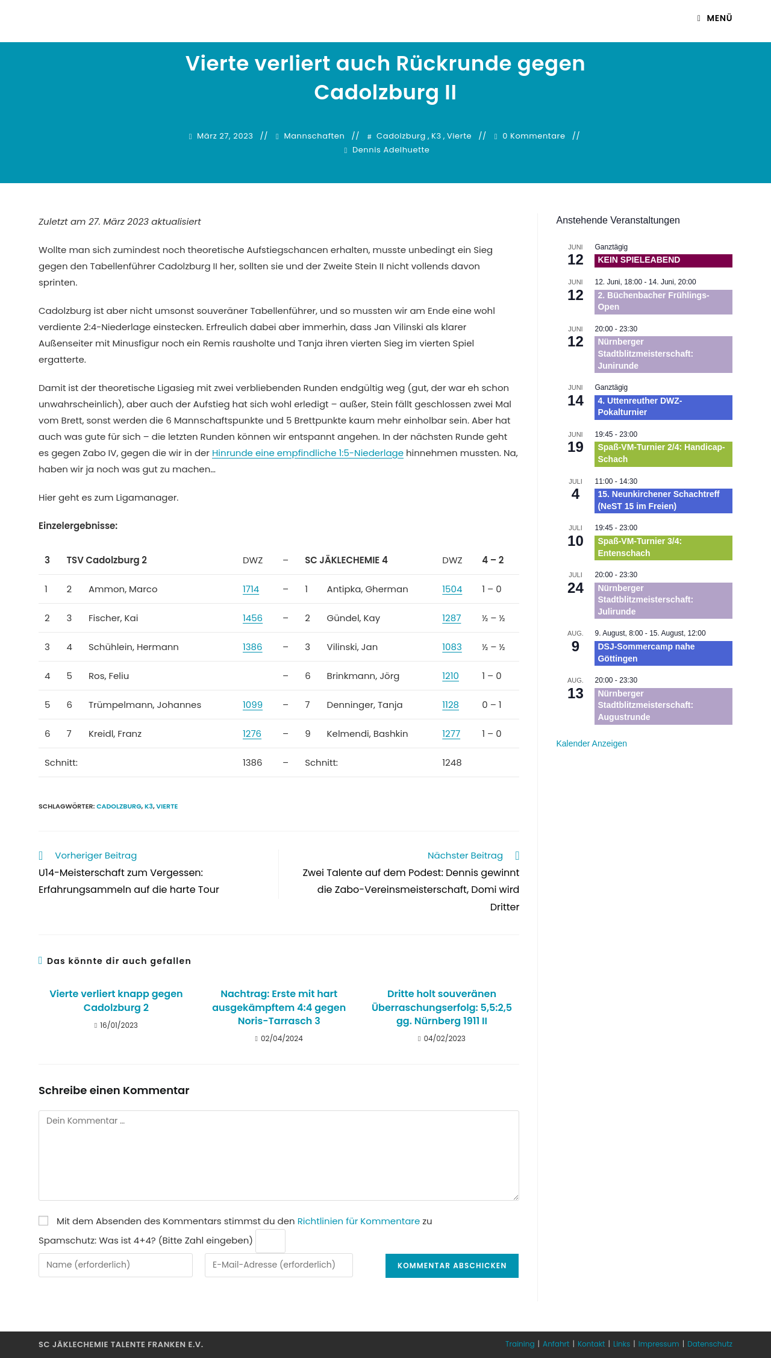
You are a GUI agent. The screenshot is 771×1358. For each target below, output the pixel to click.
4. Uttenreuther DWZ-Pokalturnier (640, 407)
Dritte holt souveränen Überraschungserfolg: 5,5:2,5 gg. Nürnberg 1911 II (442, 1007)
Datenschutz (709, 1344)
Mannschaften (314, 136)
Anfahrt (556, 1344)
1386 (253, 646)
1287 (451, 618)
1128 (450, 704)
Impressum (658, 1344)
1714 (251, 589)
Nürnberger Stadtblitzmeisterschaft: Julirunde (645, 599)
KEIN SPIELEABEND (639, 259)
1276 (252, 733)
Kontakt (591, 1344)
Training (519, 1344)
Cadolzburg (401, 136)
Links (621, 1344)
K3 (436, 136)
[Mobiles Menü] (715, 18)
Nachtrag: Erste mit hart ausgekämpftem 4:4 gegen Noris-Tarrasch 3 (279, 1007)
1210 (450, 675)
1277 (451, 733)
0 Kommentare (534, 136)
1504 (452, 589)
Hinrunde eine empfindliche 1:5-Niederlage (308, 452)
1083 (452, 646)
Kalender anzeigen (591, 743)
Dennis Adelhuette (391, 150)
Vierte (459, 136)
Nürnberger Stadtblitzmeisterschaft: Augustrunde (645, 705)
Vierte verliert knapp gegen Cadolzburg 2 (116, 1000)
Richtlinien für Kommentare (359, 1221)
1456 (253, 618)
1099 (253, 704)
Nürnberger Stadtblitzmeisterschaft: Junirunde (645, 353)
